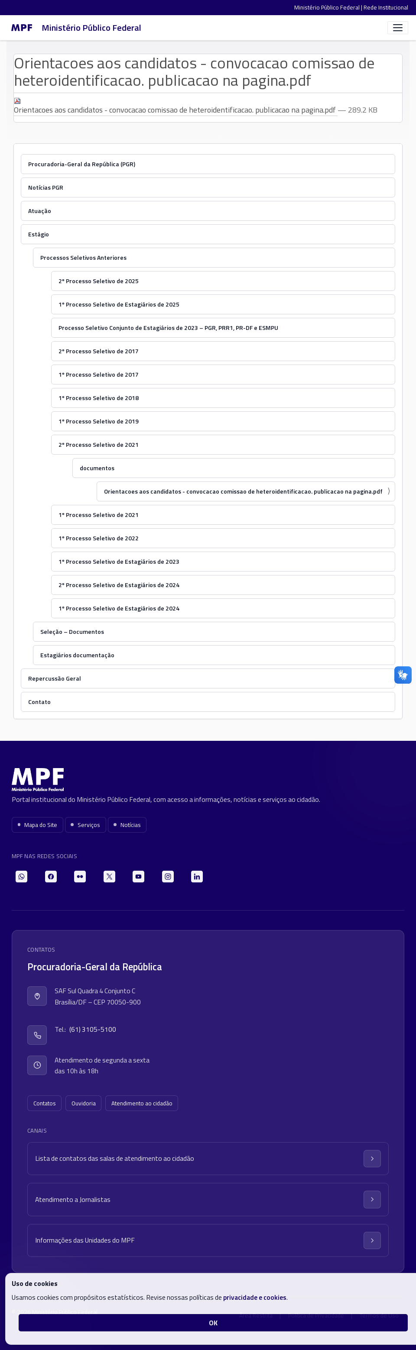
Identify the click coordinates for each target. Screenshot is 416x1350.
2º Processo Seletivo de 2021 (98, 444)
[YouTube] (138, 876)
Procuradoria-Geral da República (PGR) (81, 163)
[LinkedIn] (197, 876)
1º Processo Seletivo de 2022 (98, 538)
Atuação (39, 210)
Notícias (127, 824)
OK (213, 1323)
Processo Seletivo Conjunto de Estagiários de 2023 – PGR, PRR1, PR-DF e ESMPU (168, 327)
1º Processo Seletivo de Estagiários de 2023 (118, 561)
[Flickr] (80, 876)
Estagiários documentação (77, 654)
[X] (109, 876)
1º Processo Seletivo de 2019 (98, 421)
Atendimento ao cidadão (141, 1103)
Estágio (38, 234)
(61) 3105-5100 (92, 1029)
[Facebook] (51, 876)
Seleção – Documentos (72, 631)
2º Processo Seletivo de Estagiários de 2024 (118, 584)
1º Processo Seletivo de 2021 (98, 514)
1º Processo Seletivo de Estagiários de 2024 (118, 608)
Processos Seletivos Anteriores (83, 257)
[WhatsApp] (21, 876)
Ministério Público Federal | (329, 7)
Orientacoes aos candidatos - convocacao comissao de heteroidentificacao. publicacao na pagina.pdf (176, 106)
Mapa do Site (38, 824)
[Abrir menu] (397, 27)
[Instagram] (168, 876)
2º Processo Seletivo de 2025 (98, 280)
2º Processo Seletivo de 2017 (98, 350)
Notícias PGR (45, 187)
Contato (39, 701)
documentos (97, 467)
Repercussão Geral (54, 678)
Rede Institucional (386, 7)
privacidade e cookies (254, 1297)
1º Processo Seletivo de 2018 (98, 397)
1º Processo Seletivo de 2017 (98, 374)
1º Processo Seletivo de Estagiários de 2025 (118, 304)
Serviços (85, 824)
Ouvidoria (84, 1103)
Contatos (44, 1103)
